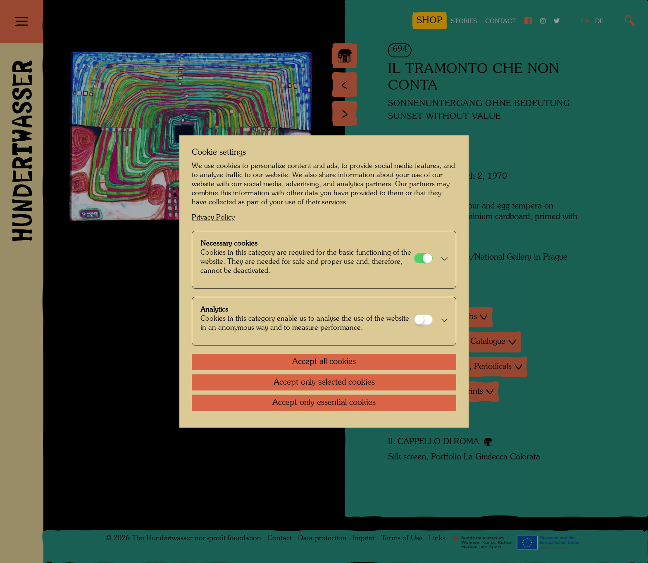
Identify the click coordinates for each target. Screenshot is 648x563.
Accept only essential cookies (324, 403)
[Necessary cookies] (423, 258)
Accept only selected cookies (324, 382)
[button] (442, 259)
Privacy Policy (213, 217)
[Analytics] (423, 320)
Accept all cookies (324, 362)
